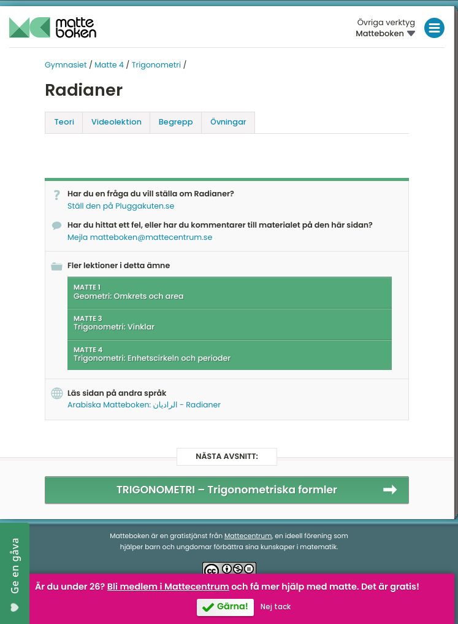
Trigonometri (156, 65)
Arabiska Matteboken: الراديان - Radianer (144, 405)
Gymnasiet (66, 65)
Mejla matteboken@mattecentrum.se (139, 238)
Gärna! (232, 607)
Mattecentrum (248, 536)
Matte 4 (109, 65)
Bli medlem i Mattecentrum (168, 587)
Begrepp (176, 122)
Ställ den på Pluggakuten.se (120, 206)
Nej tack (276, 607)
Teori (64, 122)
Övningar (228, 122)
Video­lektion (116, 122)
